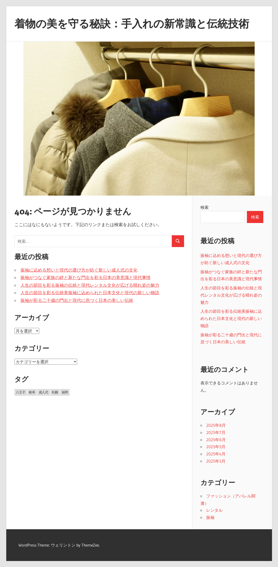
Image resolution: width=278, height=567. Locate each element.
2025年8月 (216, 425)
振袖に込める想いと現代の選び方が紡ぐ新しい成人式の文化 (79, 270)
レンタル (214, 510)
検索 (204, 207)
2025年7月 (215, 432)
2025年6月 (216, 439)
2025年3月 (215, 461)
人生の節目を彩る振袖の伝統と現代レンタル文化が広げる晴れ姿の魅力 (89, 285)
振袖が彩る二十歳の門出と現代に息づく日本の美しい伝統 (76, 300)
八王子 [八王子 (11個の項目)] (20, 392)
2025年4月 (215, 453)
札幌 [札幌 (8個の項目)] (55, 392)
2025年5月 (215, 446)
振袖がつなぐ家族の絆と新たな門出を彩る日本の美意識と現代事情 (85, 277)
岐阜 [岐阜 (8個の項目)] (32, 392)
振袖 (210, 517)
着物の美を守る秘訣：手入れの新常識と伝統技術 (131, 23)
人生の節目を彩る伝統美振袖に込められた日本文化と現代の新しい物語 (89, 292)
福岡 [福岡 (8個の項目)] (65, 392)
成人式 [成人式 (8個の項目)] (43, 392)
